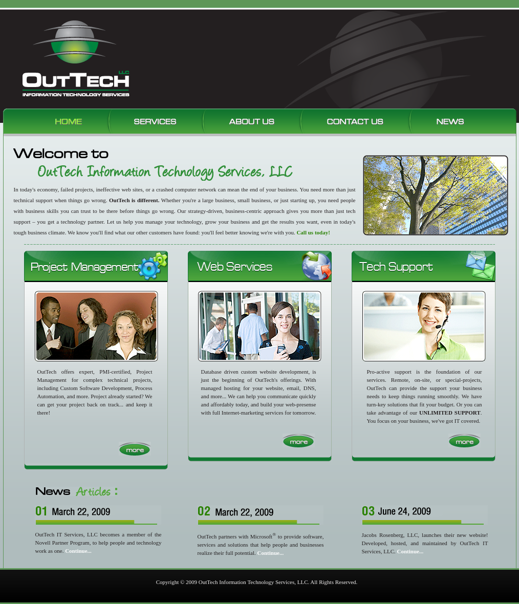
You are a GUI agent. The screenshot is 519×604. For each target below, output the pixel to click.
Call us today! (313, 232)
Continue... (410, 551)
